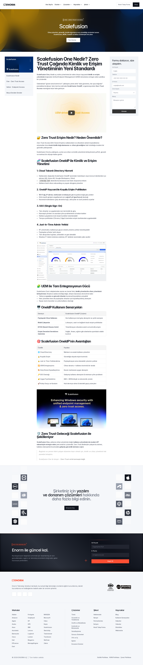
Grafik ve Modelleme (79, 623)
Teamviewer (48, 634)
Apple (14, 621)
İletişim (96, 624)
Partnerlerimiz (98, 621)
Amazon (14, 618)
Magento (31, 640)
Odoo (45, 621)
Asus (13, 627)
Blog (116, 614)
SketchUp (47, 630)
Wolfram (46, 640)
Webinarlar (119, 630)
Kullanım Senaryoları (122, 618)
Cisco (14, 637)
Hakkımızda (97, 614)
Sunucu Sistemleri (78, 634)
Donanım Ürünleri (77, 644)
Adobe (14, 614)
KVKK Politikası (114, 657)
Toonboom (47, 637)
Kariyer (96, 618)
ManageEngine (33, 643)
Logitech (31, 634)
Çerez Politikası (126, 657)
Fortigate (31, 614)
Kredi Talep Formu (100, 627)
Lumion (30, 637)
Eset (13, 646)
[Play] (71, 112)
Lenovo (30, 630)
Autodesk (15, 630)
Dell (13, 640)
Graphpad (31, 618)
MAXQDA (47, 614)
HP (29, 621)
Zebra (46, 643)
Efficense (15, 643)
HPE (29, 624)
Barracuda (15, 634)
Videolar (118, 624)
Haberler (118, 621)
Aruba (14, 624)
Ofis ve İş (75, 638)
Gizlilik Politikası (102, 657)
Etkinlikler (118, 627)
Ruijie (45, 624)
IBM (29, 627)
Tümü (73, 614)
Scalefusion (48, 627)
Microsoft (47, 618)
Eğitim (74, 641)
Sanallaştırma (76, 631)
